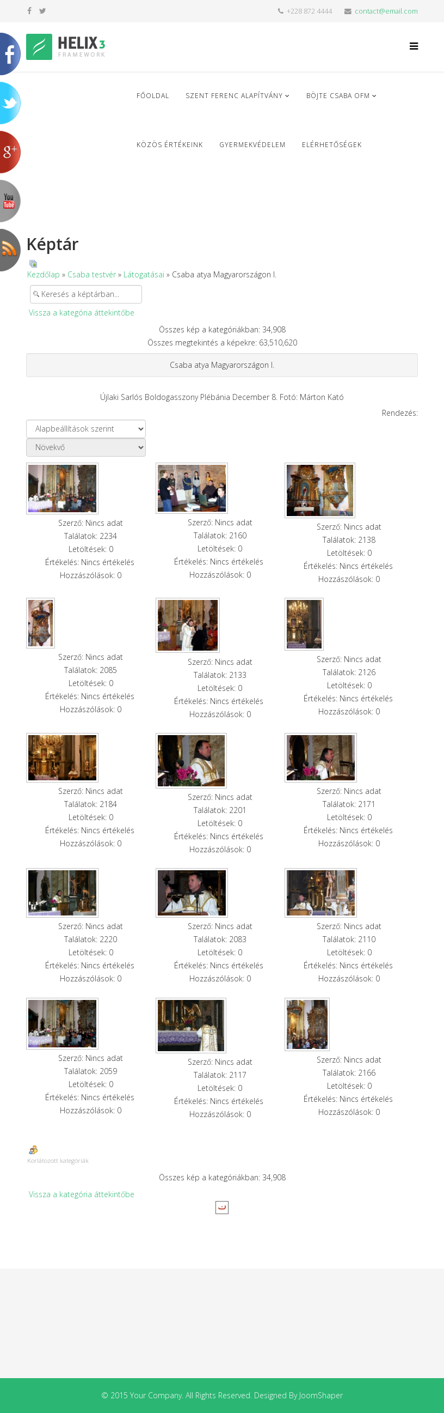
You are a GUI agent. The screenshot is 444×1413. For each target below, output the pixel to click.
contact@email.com (386, 11)
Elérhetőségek (332, 144)
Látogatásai (144, 274)
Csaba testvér (91, 274)
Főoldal (153, 95)
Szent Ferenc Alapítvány (234, 95)
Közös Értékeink (170, 144)
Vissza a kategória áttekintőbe (81, 312)
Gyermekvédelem (252, 144)
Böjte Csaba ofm (338, 95)
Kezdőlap (43, 274)
